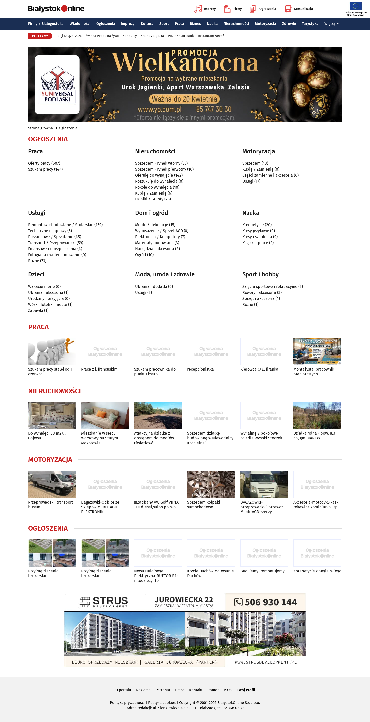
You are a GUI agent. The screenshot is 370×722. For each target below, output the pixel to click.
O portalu (123, 690)
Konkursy (130, 35)
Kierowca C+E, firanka (259, 369)
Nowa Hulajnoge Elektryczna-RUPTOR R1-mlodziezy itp (156, 576)
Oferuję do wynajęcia (154, 175)
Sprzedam (251, 163)
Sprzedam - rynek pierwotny (160, 169)
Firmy (233, 9)
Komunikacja (298, 9)
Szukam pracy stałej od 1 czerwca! (50, 371)
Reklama (143, 690)
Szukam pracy (40, 169)
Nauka (212, 23)
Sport (164, 23)
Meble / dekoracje (151, 224)
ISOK (228, 690)
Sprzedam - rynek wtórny (157, 163)
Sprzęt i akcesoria (258, 298)
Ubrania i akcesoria (45, 292)
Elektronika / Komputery (157, 236)
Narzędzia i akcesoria (154, 248)
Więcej (331, 23)
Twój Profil (246, 690)
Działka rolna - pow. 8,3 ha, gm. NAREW (314, 435)
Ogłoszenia (263, 9)
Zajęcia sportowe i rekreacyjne (269, 286)
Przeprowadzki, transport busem (50, 504)
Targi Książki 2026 (69, 35)
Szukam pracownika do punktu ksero (155, 371)
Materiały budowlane (154, 242)
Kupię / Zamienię (151, 193)
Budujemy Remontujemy (262, 571)
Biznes (195, 23)
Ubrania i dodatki (151, 286)
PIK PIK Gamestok (181, 35)
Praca (179, 23)
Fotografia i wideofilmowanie (54, 254)
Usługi (247, 181)
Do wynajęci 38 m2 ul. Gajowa (47, 435)
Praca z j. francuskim (99, 369)
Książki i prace (255, 242)
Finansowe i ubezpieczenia (52, 248)
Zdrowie (289, 23)
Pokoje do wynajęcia (153, 187)
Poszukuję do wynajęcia (156, 181)
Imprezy (205, 9)
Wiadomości (80, 23)
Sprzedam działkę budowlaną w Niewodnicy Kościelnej (210, 438)
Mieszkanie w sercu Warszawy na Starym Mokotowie (99, 438)
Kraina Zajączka (152, 35)
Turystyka (310, 23)
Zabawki (35, 310)
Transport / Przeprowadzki (52, 242)
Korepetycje (253, 224)
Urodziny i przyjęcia (46, 298)
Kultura (147, 23)
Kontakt (195, 690)
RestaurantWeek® (211, 35)
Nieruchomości (236, 23)
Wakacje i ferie (41, 286)
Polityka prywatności (127, 702)
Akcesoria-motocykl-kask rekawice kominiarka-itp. (316, 504)
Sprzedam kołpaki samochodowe (203, 504)
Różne (33, 260)
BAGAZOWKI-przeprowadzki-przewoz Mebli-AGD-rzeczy (261, 507)
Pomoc (213, 690)
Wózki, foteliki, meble (47, 304)
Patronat (163, 690)
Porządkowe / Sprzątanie (50, 236)
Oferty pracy (39, 163)
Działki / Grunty (149, 199)
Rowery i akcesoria (259, 292)
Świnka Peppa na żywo (102, 35)
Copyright (187, 702)
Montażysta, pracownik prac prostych (313, 371)
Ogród (140, 254)
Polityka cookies (162, 702)
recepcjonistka (200, 369)
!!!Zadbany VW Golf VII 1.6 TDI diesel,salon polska (156, 504)
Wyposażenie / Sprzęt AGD (159, 230)
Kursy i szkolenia (257, 236)
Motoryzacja (265, 23)
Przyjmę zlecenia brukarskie (43, 573)
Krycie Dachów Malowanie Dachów (210, 573)
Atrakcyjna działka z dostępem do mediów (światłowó (154, 438)
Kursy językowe (255, 230)
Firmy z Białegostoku (46, 23)
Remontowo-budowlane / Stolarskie (60, 224)
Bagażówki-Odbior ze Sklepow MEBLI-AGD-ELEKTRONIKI (100, 507)
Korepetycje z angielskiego (317, 571)
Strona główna (40, 128)
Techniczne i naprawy (47, 230)
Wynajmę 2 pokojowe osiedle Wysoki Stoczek (261, 435)
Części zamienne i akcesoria (267, 175)
